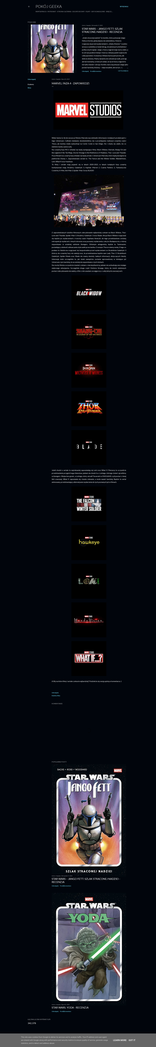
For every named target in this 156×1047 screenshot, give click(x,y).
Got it (132, 1040)
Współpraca (41, 11)
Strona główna (64, 11)
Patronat (52, 11)
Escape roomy (78, 11)
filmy (29, 88)
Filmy (88, 11)
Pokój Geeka (49, 6)
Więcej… (109, 11)
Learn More (120, 1040)
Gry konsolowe (98, 11)
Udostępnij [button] (85, 71)
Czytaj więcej (123, 71)
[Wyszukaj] (124, 6)
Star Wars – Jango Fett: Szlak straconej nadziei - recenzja (102, 30)
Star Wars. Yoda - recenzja (70, 1007)
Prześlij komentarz (95, 71)
